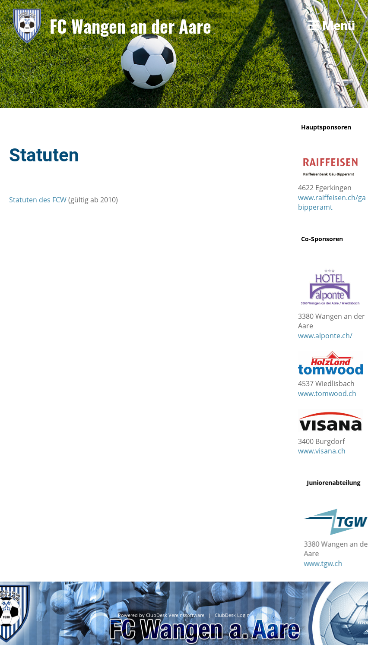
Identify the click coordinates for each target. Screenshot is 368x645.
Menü (331, 25)
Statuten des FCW (38, 200)
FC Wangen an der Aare (130, 26)
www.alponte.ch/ (325, 335)
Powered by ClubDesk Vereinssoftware (161, 615)
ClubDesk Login (232, 615)
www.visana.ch (322, 451)
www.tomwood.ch (327, 393)
